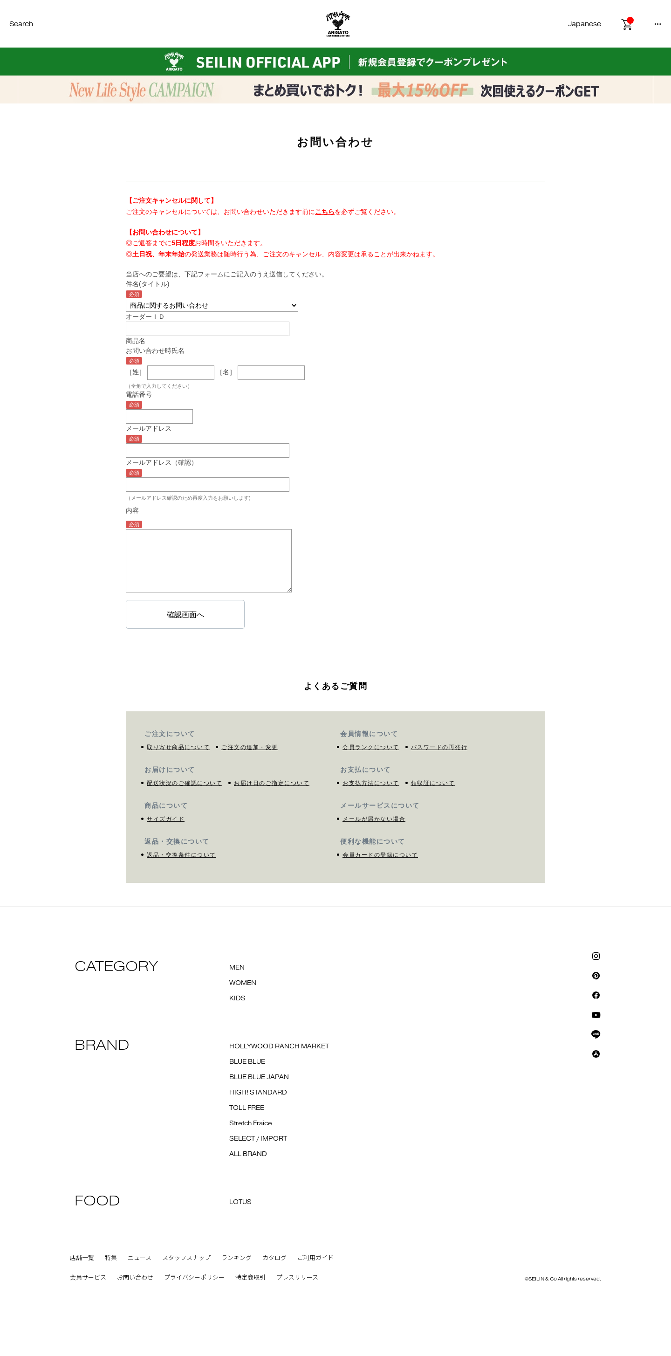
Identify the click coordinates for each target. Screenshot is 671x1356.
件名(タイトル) (147, 284)
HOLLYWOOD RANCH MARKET (279, 1046)
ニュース (139, 1258)
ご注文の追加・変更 (249, 747)
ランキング (236, 1258)
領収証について (433, 783)
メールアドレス (148, 428)
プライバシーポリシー (194, 1277)
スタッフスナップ (186, 1258)
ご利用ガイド (315, 1258)
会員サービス (88, 1277)
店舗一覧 (82, 1258)
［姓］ (135, 372)
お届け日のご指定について (271, 783)
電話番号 (139, 394)
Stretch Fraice (250, 1123)
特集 (111, 1258)
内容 (132, 510)
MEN (237, 967)
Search (21, 24)
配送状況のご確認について (184, 783)
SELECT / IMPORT (258, 1139)
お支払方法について (370, 783)
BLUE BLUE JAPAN (259, 1077)
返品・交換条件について (181, 855)
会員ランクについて (370, 747)
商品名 (135, 340)
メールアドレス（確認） (162, 462)
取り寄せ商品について (178, 747)
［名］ (226, 372)
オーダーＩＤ (145, 316)
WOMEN (242, 983)
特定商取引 (250, 1277)
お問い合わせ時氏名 (155, 350)
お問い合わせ (135, 1277)
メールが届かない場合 (373, 819)
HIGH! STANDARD (258, 1092)
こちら (325, 211)
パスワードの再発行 (439, 747)
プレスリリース (297, 1277)
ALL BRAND (248, 1154)
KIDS (237, 998)
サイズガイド (166, 819)
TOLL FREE (246, 1108)
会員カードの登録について (380, 855)
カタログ (274, 1258)
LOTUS (240, 1202)
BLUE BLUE (247, 1062)
